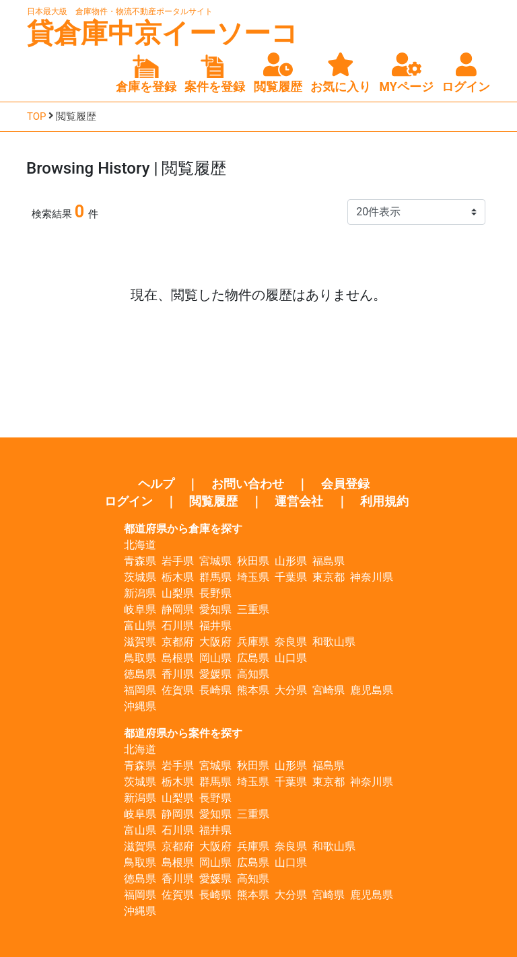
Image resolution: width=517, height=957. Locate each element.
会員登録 (345, 484)
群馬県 (215, 577)
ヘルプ (156, 484)
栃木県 (178, 577)
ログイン (128, 501)
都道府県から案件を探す (183, 733)
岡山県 (215, 657)
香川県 (178, 674)
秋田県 (253, 561)
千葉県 (291, 577)
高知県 (253, 674)
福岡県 (140, 690)
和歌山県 (333, 641)
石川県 (178, 625)
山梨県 (178, 593)
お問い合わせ (247, 484)
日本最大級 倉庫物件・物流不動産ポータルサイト (120, 11)
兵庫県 (253, 641)
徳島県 (140, 674)
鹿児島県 (371, 690)
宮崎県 (328, 690)
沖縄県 (140, 706)
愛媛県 (215, 674)
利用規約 (384, 501)
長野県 (215, 593)
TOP (36, 116)
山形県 (291, 561)
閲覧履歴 (213, 501)
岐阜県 (140, 609)
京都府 (178, 641)
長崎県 (215, 690)
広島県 (253, 657)
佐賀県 (178, 690)
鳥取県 (140, 657)
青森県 (140, 561)
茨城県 (140, 577)
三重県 (253, 609)
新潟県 (140, 593)
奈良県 (291, 641)
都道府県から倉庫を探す (183, 528)
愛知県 (215, 609)
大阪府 (215, 641)
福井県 (215, 625)
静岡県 (178, 609)
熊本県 (253, 690)
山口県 (291, 657)
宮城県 (215, 561)
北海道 (140, 544)
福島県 (328, 561)
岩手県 (178, 561)
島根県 (178, 657)
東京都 (328, 577)
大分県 (291, 690)
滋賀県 (140, 641)
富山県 (140, 625)
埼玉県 (253, 577)
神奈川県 (371, 577)
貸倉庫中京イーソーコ (162, 33)
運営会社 (299, 501)
